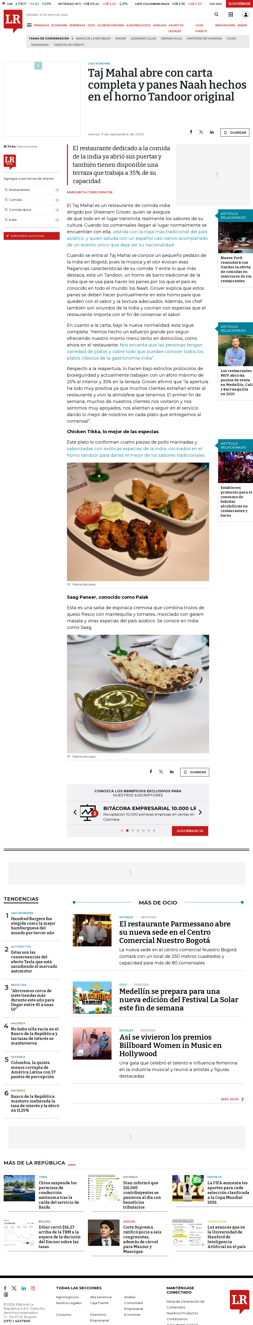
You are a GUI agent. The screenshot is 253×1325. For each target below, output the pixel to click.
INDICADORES (225, 25)
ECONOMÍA (59, 25)
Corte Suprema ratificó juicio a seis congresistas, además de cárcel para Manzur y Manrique (142, 1239)
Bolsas (44, 1221)
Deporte (214, 1177)
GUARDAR (235, 132)
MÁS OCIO (229, 1099)
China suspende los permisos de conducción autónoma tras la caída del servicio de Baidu (59, 1195)
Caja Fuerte (99, 1303)
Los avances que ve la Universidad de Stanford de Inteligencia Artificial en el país (226, 1237)
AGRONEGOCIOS (138, 25)
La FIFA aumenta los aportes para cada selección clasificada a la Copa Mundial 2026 (228, 1193)
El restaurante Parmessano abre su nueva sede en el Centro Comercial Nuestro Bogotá (175, 932)
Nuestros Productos (182, 1313)
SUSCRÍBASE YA (190, 831)
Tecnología (216, 1221)
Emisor (120, 38)
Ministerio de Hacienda (204, 38)
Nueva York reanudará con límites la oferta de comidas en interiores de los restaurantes (236, 269)
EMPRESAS (77, 25)
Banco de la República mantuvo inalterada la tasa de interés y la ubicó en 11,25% (35, 1103)
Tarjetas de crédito (69, 45)
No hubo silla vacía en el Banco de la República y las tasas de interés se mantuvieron (35, 1036)
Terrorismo (40, 45)
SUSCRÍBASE (239, 3)
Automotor (21, 946)
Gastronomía (22, 913)
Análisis (129, 1297)
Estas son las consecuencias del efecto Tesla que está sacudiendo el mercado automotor (34, 961)
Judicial (129, 1221)
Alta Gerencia (101, 1297)
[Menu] (30, 25)
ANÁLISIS (159, 25)
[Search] (216, 14)
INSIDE (242, 25)
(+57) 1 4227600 (17, 1321)
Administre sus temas (25, 236)
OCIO (91, 25)
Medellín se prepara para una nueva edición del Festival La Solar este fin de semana (178, 999)
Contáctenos (177, 1319)
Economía (132, 1314)
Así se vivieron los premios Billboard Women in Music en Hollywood (170, 1045)
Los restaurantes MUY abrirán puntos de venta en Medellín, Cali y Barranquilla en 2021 (237, 382)
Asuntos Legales (69, 1303)
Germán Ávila (171, 38)
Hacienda (18, 1023)
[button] (73, 813)
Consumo (63, 1314)
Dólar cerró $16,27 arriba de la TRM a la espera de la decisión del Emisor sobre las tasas (60, 1237)
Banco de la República (93, 38)
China (43, 1177)
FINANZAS (41, 25)
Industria (19, 985)
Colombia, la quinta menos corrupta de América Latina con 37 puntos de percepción (33, 1069)
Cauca (231, 38)
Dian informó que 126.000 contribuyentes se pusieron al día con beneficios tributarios (142, 1195)
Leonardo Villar (143, 38)
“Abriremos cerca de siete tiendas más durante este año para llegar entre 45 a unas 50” (32, 1000)
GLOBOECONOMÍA (110, 25)
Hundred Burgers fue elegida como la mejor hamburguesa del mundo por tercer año (33, 925)
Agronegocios (67, 1297)
